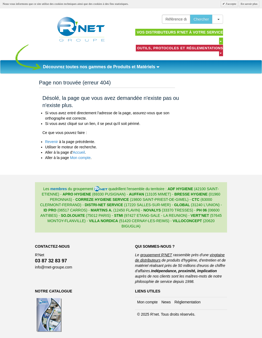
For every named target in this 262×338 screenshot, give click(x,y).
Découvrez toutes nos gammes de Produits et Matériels (101, 66)
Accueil (79, 152)
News (166, 302)
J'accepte (230, 3)
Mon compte (80, 158)
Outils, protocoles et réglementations (180, 50)
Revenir (51, 142)
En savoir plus (249, 3)
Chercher (201, 19)
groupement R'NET (156, 255)
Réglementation (187, 302)
